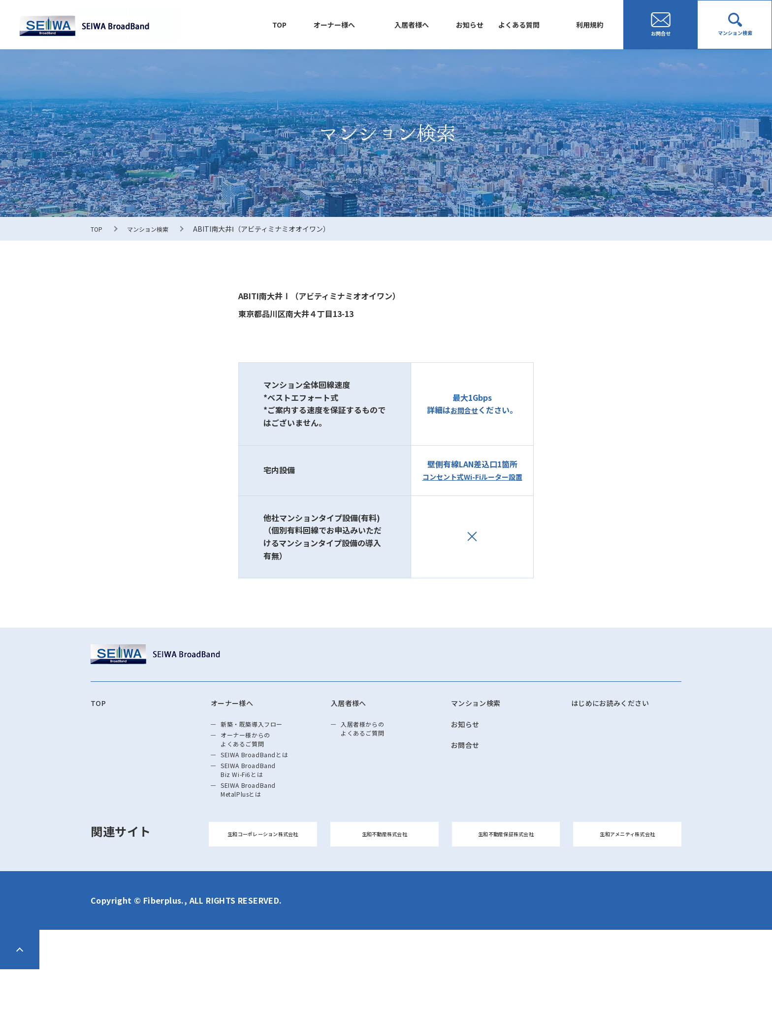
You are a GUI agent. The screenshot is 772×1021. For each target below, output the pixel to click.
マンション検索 (153, 229)
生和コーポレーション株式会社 (262, 880)
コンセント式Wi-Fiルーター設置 (472, 476)
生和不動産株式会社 (384, 880)
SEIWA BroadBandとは (267, 775)
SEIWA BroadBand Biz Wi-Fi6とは (259, 798)
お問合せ (464, 410)
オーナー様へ (268, 24)
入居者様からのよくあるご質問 (372, 736)
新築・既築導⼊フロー (264, 730)
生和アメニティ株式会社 (627, 880)
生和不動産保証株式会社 (506, 880)
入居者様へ (361, 24)
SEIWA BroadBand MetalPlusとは (259, 827)
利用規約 (583, 24)
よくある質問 (497, 24)
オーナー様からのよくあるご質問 (256, 753)
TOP (200, 24)
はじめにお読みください (621, 704)
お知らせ (433, 24)
